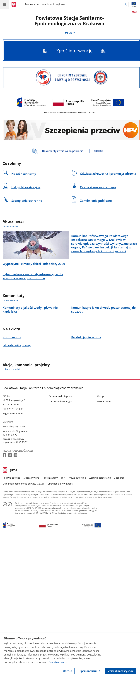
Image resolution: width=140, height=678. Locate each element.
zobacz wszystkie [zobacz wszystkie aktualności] (10, 226)
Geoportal (119, 521)
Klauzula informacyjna (60, 444)
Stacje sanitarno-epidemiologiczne (45, 4)
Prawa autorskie (77, 521)
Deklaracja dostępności (60, 439)
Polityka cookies (11, 521)
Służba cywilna (31, 521)
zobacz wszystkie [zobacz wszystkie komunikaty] (10, 343)
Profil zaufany (50, 521)
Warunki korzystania (100, 521)
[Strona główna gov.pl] (14, 4)
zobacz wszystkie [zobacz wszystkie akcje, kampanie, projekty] (12, 412)
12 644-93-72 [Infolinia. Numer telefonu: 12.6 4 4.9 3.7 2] (10, 478)
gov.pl (11, 513)
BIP (63, 521)
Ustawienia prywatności (60, 527)
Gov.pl (100, 439)
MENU (70, 33)
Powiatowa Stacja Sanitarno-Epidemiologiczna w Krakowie (70, 21)
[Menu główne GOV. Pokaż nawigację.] (4, 4)
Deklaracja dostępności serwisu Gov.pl (23, 527)
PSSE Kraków (104, 444)
